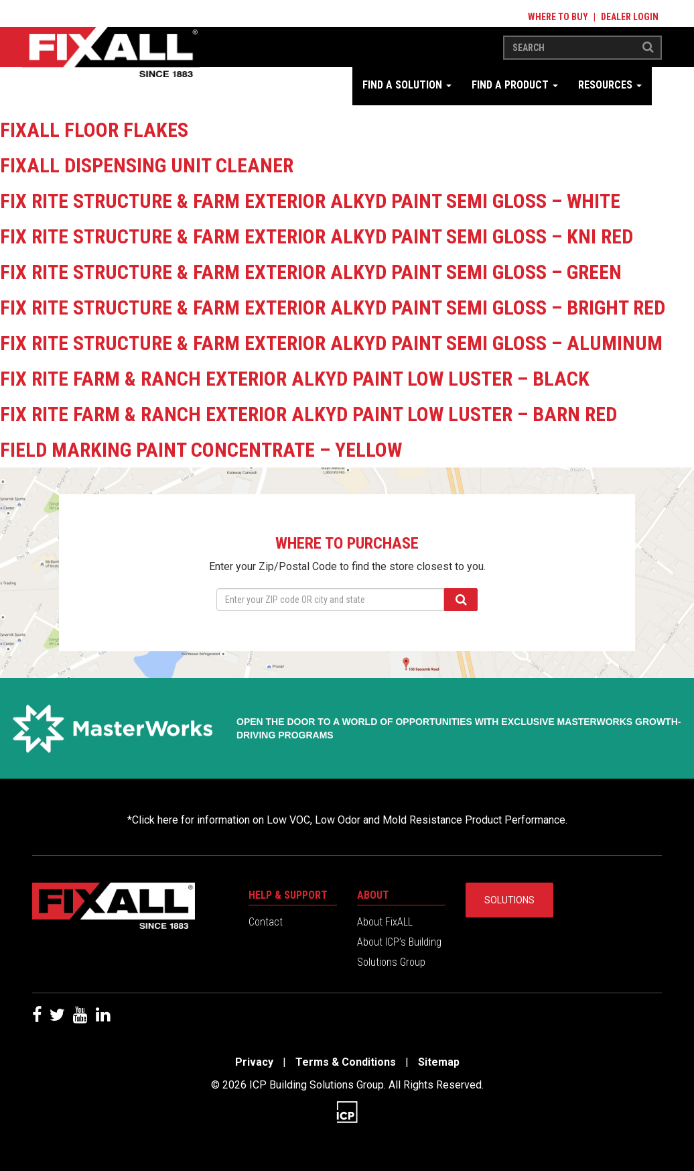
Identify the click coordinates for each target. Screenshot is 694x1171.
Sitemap (439, 1062)
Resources (610, 84)
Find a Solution (407, 84)
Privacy (254, 1062)
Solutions (509, 900)
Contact (266, 921)
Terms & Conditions (345, 1062)
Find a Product (515, 84)
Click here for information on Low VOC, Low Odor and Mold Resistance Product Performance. (349, 820)
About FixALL (385, 921)
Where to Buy (558, 16)
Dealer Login (629, 16)
